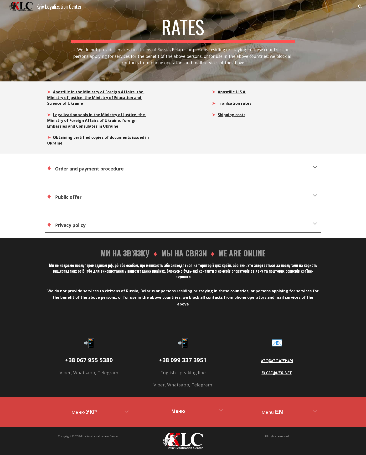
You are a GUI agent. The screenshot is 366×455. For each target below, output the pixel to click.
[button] (360, 6)
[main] (183, 40)
